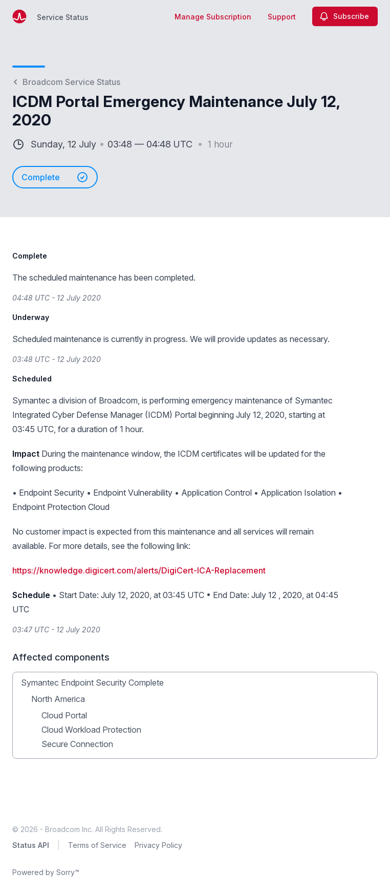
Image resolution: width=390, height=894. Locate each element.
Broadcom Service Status (66, 82)
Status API (30, 845)
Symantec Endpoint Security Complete (92, 682)
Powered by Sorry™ (45, 872)
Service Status (63, 17)
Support (282, 16)
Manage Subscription (213, 16)
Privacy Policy (158, 845)
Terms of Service (97, 845)
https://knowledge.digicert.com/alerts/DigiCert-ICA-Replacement (139, 570)
